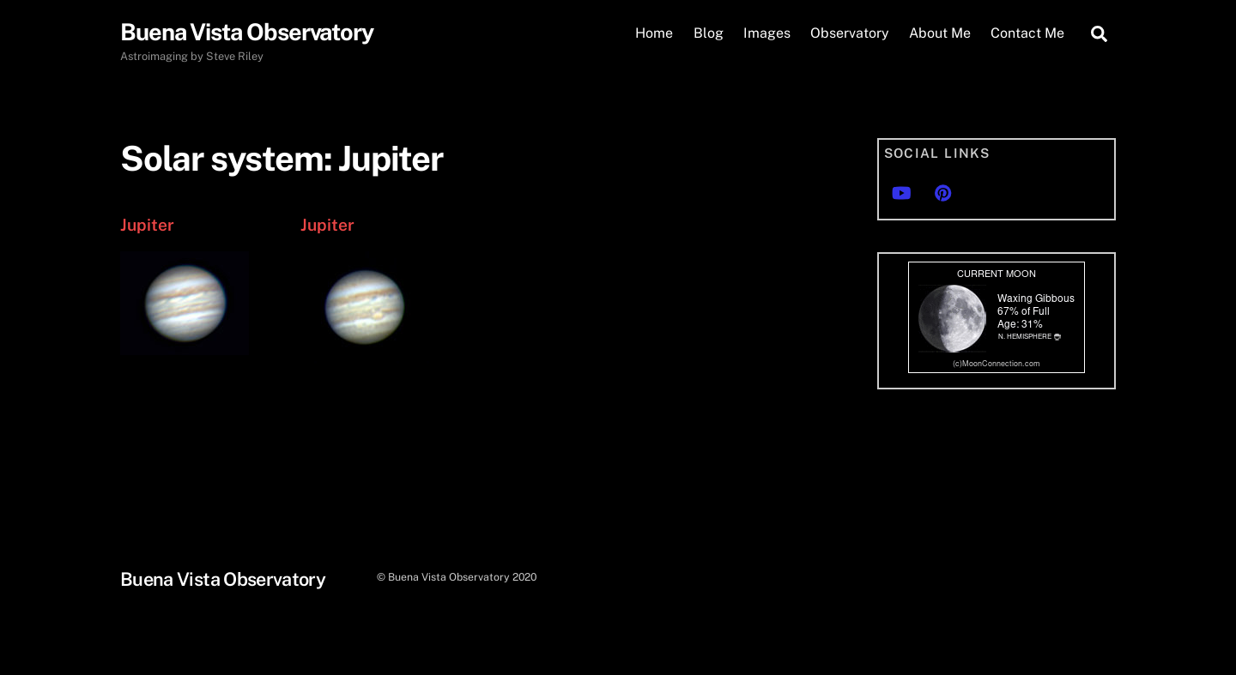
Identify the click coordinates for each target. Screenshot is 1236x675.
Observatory (849, 33)
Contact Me (1027, 33)
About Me (940, 33)
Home (654, 33)
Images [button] (767, 33)
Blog (709, 33)
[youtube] (901, 191)
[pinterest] (943, 191)
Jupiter (147, 224)
